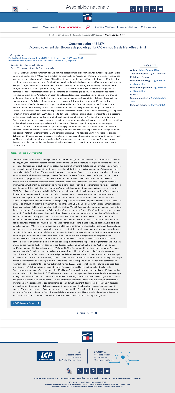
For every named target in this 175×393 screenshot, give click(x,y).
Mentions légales (51, 384)
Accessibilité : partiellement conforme (73, 384)
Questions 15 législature (59, 34)
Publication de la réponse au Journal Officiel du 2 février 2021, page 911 (42, 61)
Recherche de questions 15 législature (87, 34)
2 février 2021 (158, 105)
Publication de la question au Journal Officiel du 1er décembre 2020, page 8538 (45, 58)
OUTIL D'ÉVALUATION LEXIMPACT (126, 378)
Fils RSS (111, 384)
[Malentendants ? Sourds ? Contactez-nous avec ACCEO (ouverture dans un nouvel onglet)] (68, 371)
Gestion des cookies (122, 384)
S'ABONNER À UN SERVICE (97, 378)
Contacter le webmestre (98, 384)
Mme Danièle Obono (150, 70)
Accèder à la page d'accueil (87, 16)
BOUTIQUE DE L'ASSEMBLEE (45, 378)
